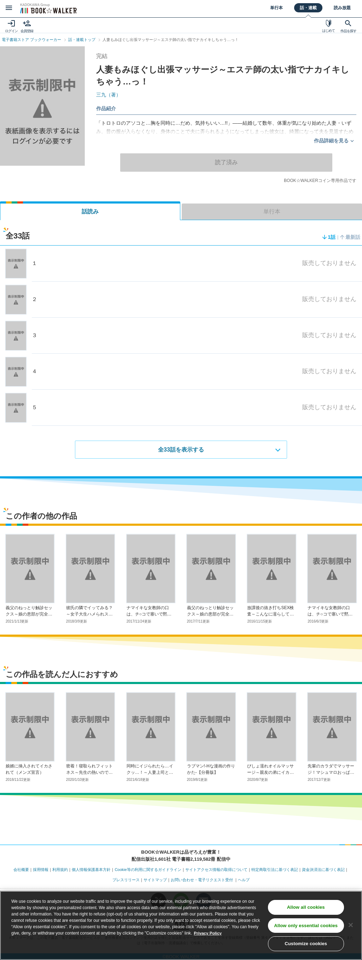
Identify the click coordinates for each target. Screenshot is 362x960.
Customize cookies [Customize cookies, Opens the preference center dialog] (306, 944)
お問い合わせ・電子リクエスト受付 (202, 879)
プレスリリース (126, 879)
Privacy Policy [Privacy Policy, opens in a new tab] (208, 933)
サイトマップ (155, 879)
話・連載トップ (81, 39)
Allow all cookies (306, 908)
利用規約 (60, 869)
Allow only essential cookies (306, 926)
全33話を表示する (181, 449)
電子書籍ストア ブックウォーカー (31, 39)
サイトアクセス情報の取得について (216, 869)
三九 (108, 95)
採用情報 (40, 869)
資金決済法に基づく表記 (323, 869)
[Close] (350, 926)
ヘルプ (244, 879)
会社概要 (21, 869)
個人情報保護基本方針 (91, 869)
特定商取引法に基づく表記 (274, 869)
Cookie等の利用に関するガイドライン (148, 869)
